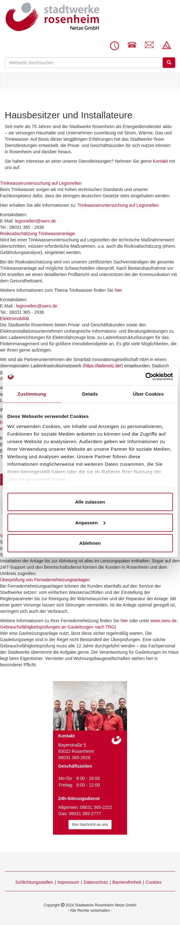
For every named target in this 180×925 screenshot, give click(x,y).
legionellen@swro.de (35, 220)
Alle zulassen (90, 502)
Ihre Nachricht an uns (90, 824)
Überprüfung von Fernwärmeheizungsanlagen (45, 579)
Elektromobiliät (14, 318)
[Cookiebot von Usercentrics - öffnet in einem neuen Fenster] (145, 376)
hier (118, 290)
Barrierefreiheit (126, 882)
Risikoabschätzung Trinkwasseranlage (37, 233)
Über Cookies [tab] (148, 394)
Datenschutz (96, 882)
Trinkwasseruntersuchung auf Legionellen (41, 183)
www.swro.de (164, 620)
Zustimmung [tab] (31, 394)
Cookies (154, 882)
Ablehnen (90, 543)
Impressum (68, 882)
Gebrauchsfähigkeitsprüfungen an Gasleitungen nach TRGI (58, 626)
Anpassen (90, 522)
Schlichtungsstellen (34, 882)
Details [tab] (90, 394)
